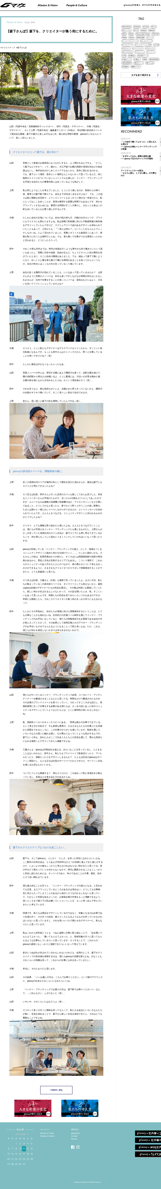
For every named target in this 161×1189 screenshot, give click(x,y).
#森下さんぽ (149, 63)
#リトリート (151, 52)
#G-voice (146, 26)
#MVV (124, 34)
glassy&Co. (76, 1133)
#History (143, 30)
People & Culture (47, 1136)
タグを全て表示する (141, 75)
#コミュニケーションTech (143, 45)
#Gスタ (153, 26)
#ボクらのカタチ (127, 52)
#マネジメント (139, 52)
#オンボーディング (146, 41)
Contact (74, 1136)
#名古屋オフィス (143, 55)
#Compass (137, 26)
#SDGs (131, 34)
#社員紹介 (125, 66)
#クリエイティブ (127, 45)
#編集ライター (135, 66)
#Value (124, 37)
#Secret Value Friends (142, 34)
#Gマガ (136, 30)
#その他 (156, 45)
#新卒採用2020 (154, 59)
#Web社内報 (140, 37)
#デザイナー (126, 48)
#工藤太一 (137, 59)
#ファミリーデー (138, 48)
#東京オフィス (138, 63)
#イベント (150, 37)
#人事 (124, 55)
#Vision (131, 37)
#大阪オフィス (126, 59)
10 (24, 1148)
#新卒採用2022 (126, 63)
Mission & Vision (47, 1133)
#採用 (145, 59)
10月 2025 (20, 1134)
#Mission (151, 30)
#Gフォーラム (126, 30)
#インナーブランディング (130, 41)
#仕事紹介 (132, 55)
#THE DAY (155, 34)
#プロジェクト (150, 48)
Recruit (74, 1139)
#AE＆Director (126, 26)
